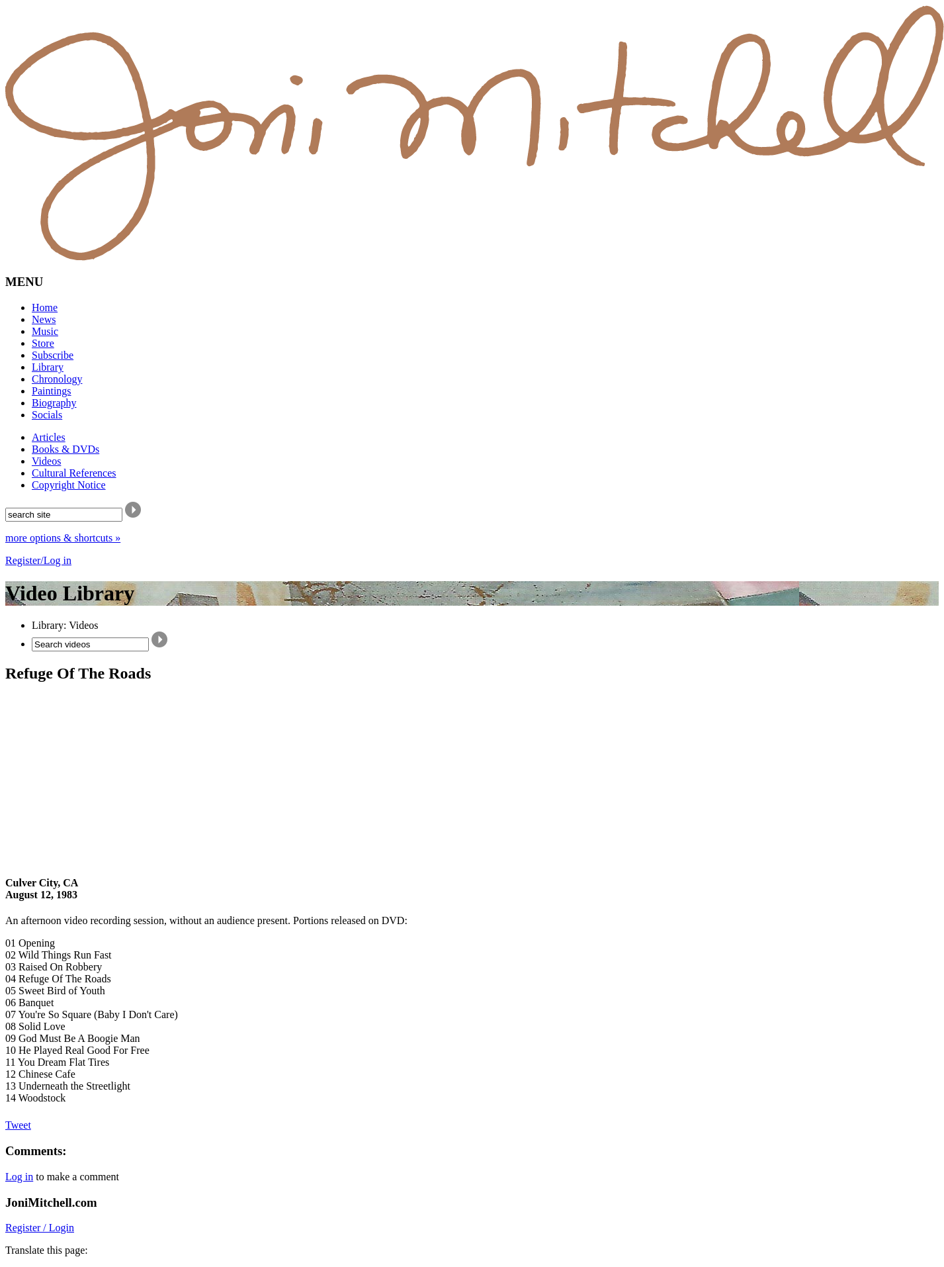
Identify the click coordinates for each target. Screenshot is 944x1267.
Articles (48, 437)
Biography (54, 402)
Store (43, 343)
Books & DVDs (65, 449)
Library (48, 367)
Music (45, 331)
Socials (47, 414)
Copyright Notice (69, 485)
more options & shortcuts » (62, 537)
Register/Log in (38, 560)
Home (45, 307)
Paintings (51, 391)
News (44, 319)
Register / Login (39, 1227)
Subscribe (52, 355)
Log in (19, 1176)
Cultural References (74, 473)
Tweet (18, 1125)
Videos (46, 461)
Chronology (57, 379)
